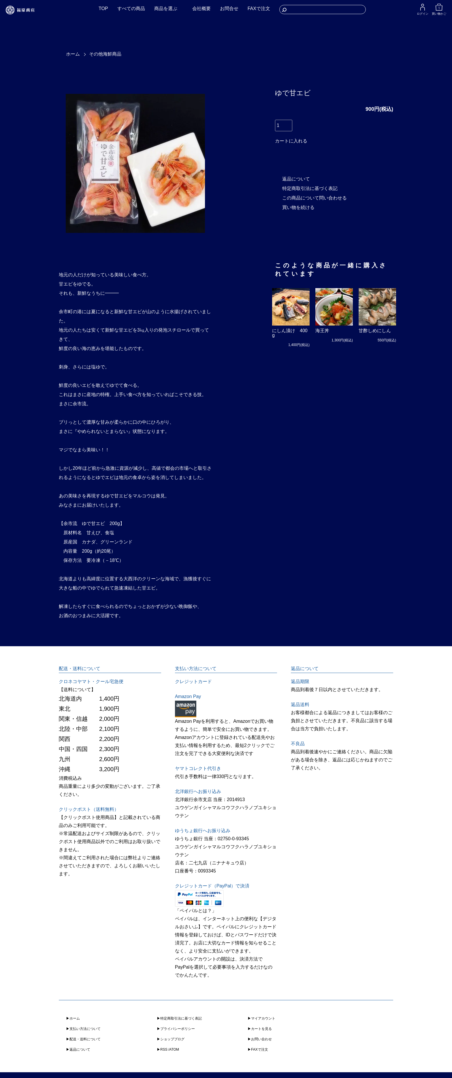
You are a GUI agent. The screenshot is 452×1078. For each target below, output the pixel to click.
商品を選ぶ (165, 8)
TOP (103, 8)
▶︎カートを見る (260, 1029)
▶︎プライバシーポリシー (176, 1029)
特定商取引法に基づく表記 (310, 188)
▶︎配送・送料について (83, 1039)
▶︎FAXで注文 (258, 1049)
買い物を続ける (298, 207)
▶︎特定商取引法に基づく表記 (179, 1018)
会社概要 (201, 8)
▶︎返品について (78, 1049)
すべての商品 (131, 8)
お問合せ (229, 8)
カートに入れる (291, 140)
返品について (296, 178)
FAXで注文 (259, 8)
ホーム (73, 54)
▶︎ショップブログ (170, 1039)
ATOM (174, 1049)
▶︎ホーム (73, 1018)
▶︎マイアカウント (261, 1018)
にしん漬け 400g (290, 333)
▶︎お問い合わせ (260, 1039)
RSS (163, 1049)
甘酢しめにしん (375, 330)
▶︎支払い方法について (83, 1029)
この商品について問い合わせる (314, 197)
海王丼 (322, 330)
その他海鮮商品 (105, 54)
